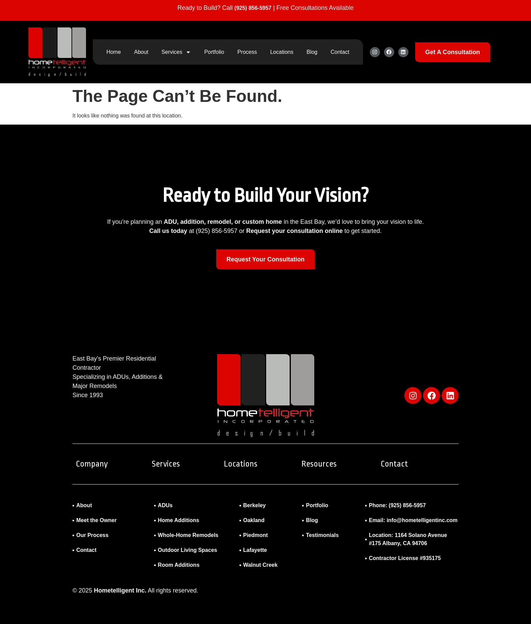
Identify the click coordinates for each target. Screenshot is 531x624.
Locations (282, 52)
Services (176, 52)
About (141, 52)
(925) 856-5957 (252, 8)
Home (113, 52)
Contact (340, 52)
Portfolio (214, 52)
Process (247, 52)
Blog (311, 52)
